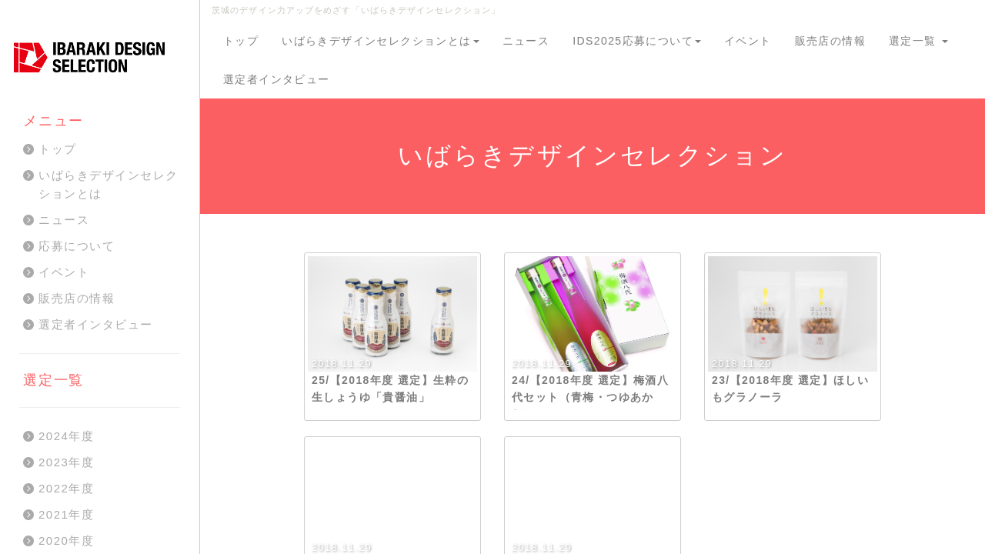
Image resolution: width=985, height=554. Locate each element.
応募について (76, 245)
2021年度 (66, 514)
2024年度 (66, 435)
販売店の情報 (830, 41)
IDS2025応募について (637, 41)
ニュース (526, 41)
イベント (748, 41)
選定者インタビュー (276, 79)
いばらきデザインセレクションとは (380, 41)
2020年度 (66, 540)
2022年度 (66, 488)
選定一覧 (918, 41)
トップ (241, 41)
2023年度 (66, 462)
